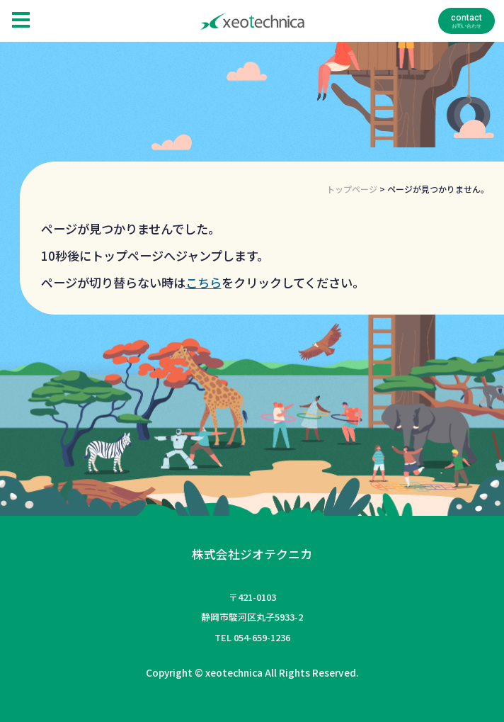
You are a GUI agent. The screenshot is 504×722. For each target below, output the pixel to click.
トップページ (351, 189)
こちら (203, 282)
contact (466, 18)
